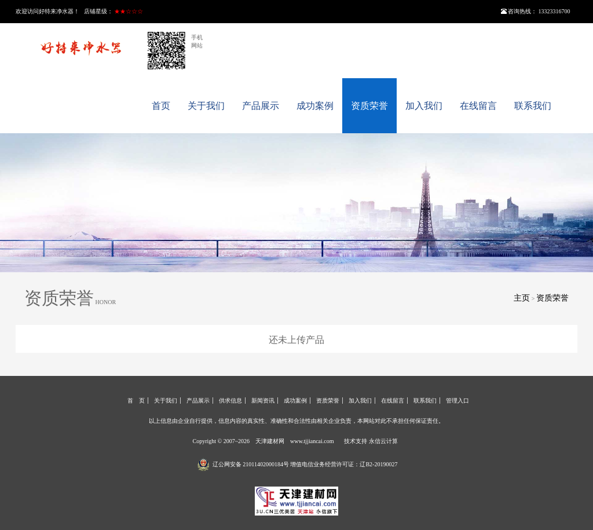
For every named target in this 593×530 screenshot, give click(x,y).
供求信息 (230, 400)
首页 (161, 106)
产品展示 (260, 106)
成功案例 (315, 106)
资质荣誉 (369, 106)
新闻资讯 (262, 400)
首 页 (136, 400)
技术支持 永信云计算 (371, 441)
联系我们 (532, 106)
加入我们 (423, 106)
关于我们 (206, 106)
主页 (522, 298)
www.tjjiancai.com (312, 441)
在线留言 (478, 106)
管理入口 (457, 400)
